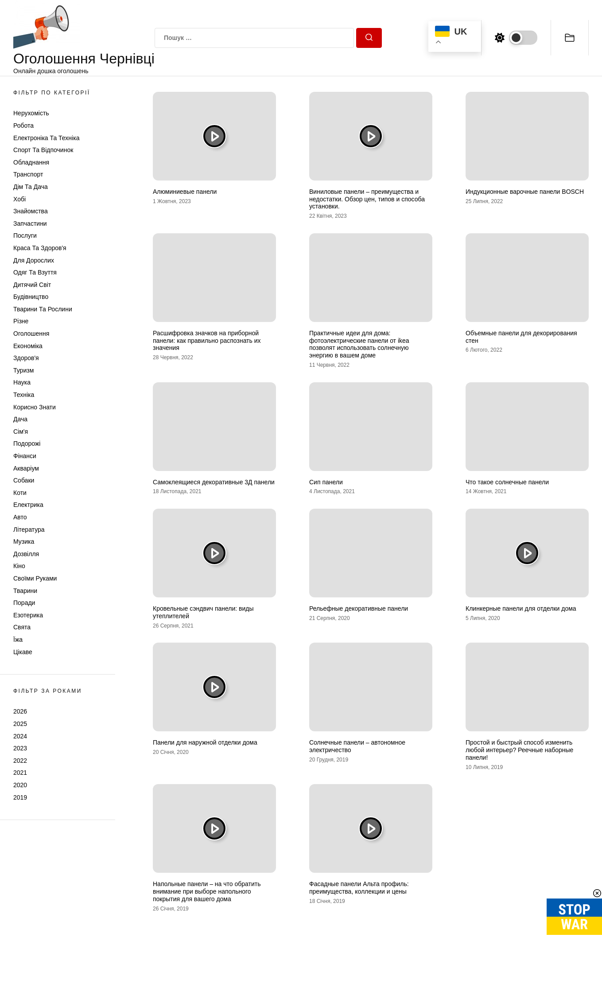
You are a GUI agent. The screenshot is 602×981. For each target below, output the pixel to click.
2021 (20, 772)
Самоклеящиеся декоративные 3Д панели (214, 482)
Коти (20, 492)
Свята (22, 627)
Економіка (28, 345)
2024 (20, 736)
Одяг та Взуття (35, 272)
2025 (20, 723)
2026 (20, 711)
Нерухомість (31, 113)
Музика (23, 541)
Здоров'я (26, 357)
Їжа (18, 639)
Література (29, 529)
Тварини (25, 590)
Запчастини (30, 223)
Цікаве (22, 651)
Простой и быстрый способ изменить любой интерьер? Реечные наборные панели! (519, 750)
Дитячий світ (32, 284)
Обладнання (31, 162)
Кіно (19, 565)
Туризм (23, 370)
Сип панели (326, 482)
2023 (20, 748)
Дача (20, 419)
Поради (24, 602)
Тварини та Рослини (42, 309)
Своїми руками (35, 578)
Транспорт (28, 174)
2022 (20, 760)
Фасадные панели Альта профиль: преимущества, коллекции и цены (359, 887)
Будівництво (30, 296)
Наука (22, 382)
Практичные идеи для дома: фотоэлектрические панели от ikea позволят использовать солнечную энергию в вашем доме (359, 344)
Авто (20, 517)
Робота (23, 125)
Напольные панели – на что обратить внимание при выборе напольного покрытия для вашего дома (207, 891)
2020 (20, 785)
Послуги (25, 235)
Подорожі (26, 443)
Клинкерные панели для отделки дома (521, 608)
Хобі (19, 199)
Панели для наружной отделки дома (205, 742)
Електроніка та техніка (46, 137)
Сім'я (20, 431)
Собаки (23, 480)
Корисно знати (34, 407)
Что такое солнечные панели (507, 482)
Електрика (28, 504)
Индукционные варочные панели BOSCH (525, 191)
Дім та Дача (30, 186)
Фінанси (24, 455)
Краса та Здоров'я (39, 247)
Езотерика (28, 615)
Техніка (23, 394)
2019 (20, 797)
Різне (20, 321)
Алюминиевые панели (185, 191)
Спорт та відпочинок (43, 149)
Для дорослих (33, 260)
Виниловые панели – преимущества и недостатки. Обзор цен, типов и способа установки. (367, 199)
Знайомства (30, 211)
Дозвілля (26, 553)
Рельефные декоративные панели (358, 608)
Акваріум (26, 468)
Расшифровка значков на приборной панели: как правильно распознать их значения (207, 341)
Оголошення (31, 333)
